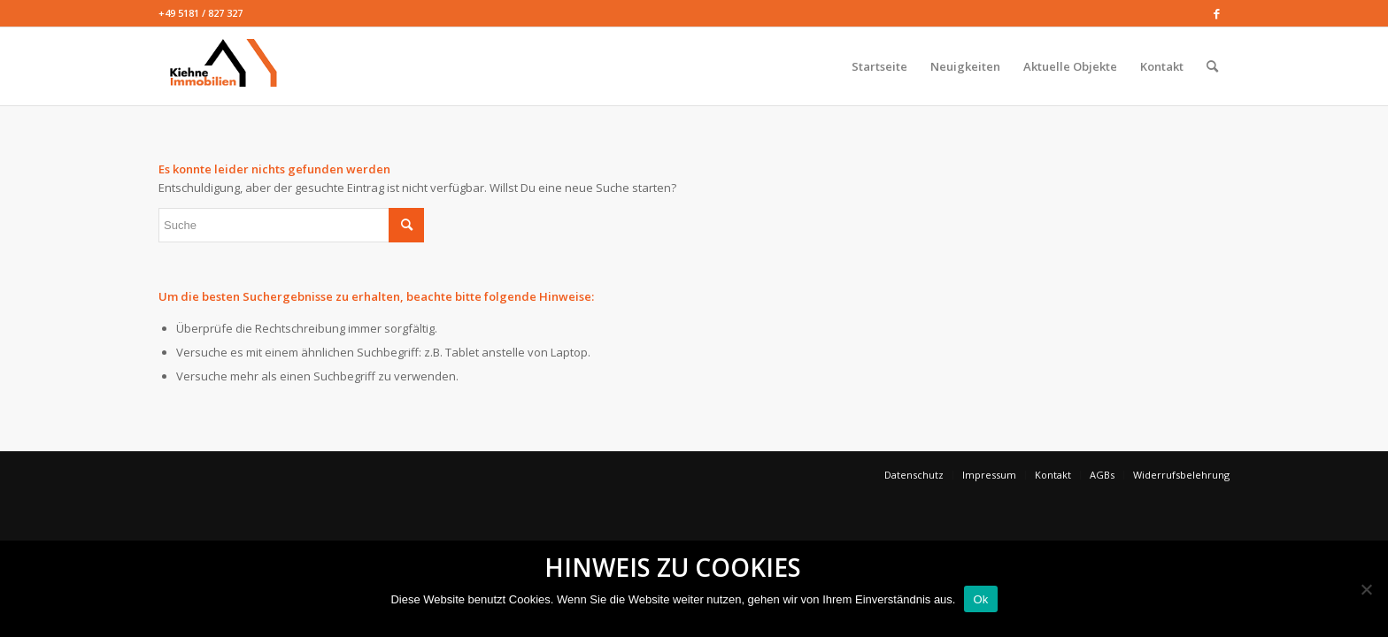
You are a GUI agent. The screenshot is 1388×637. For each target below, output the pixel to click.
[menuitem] (879, 66)
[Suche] (1212, 66)
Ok (980, 599)
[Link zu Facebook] (1216, 13)
